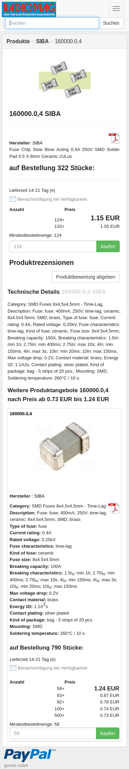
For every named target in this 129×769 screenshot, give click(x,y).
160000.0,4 (21, 413)
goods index (16, 765)
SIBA (37, 142)
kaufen (108, 246)
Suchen (111, 23)
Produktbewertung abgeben (85, 277)
